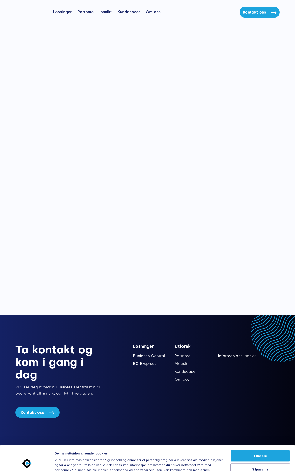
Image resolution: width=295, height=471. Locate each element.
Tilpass (260, 445)
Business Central (149, 356)
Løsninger (62, 12)
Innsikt (105, 12)
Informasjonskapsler (237, 356)
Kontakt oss (259, 12)
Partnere (86, 12)
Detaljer (60, 463)
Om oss (153, 12)
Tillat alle (260, 432)
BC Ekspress (144, 364)
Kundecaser (129, 12)
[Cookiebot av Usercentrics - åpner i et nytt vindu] (27, 463)
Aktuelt (181, 364)
